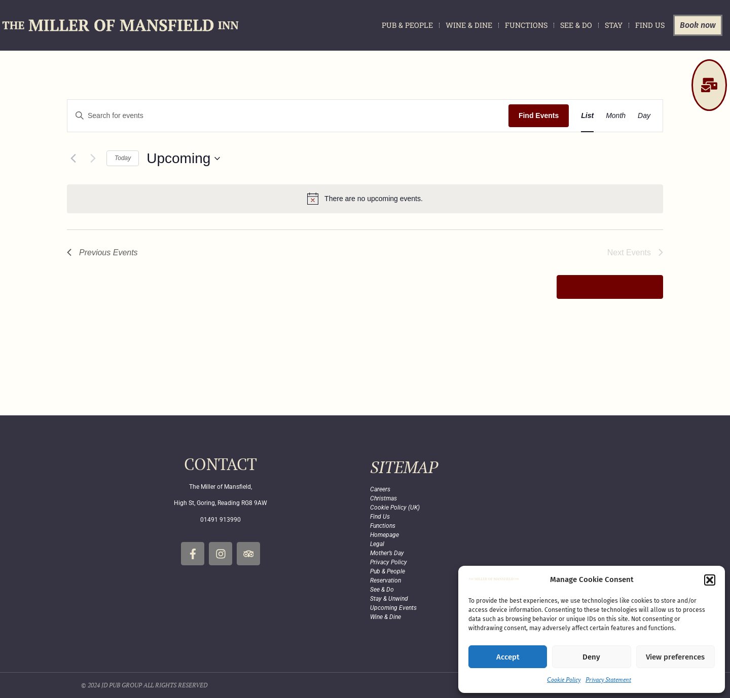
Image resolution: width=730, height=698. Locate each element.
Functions (526, 25)
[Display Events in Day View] (644, 116)
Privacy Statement (608, 679)
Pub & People (407, 25)
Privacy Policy (388, 562)
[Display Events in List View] (587, 116)
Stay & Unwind (389, 598)
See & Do (576, 25)
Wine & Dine (469, 25)
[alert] (365, 198)
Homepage (384, 534)
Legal (377, 544)
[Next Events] (93, 158)
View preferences (675, 657)
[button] (710, 580)
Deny (591, 657)
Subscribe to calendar (604, 287)
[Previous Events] (73, 158)
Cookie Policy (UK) (395, 507)
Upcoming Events (393, 607)
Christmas (383, 498)
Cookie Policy (563, 679)
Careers (380, 489)
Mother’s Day (387, 553)
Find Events (539, 115)
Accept (508, 657)
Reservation (385, 580)
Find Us (650, 25)
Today (123, 158)
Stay (614, 25)
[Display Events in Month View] (616, 116)
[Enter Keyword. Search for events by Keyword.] (287, 116)
